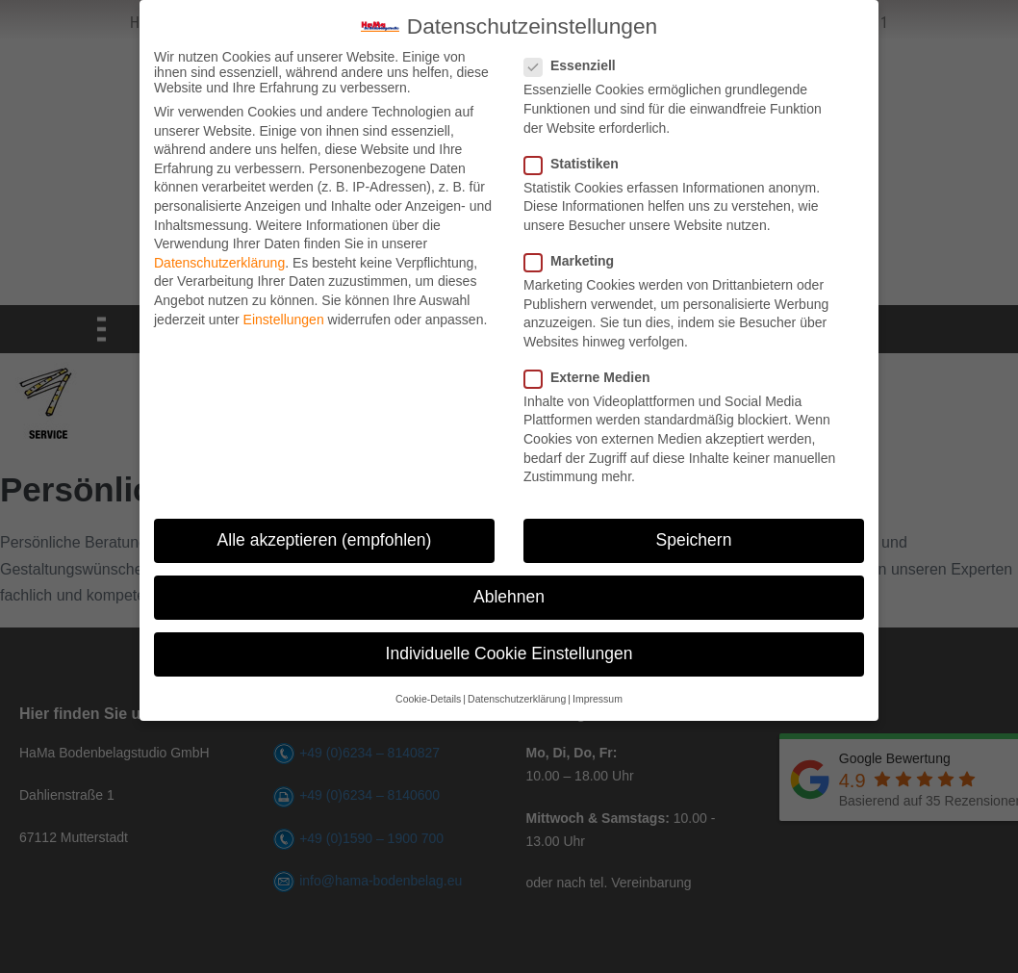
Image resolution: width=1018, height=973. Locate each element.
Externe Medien (592, 376)
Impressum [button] (598, 698)
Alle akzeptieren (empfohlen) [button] (324, 539)
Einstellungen (283, 317)
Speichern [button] (694, 539)
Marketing (574, 260)
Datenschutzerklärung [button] (517, 698)
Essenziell (575, 64)
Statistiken (577, 162)
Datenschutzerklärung (219, 261)
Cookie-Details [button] (428, 698)
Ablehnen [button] (509, 595)
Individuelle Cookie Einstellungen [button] (509, 652)
